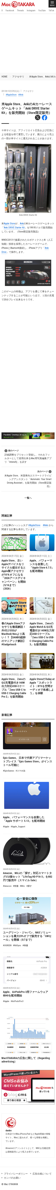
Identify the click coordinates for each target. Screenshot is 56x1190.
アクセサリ (18, 76)
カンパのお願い (12, 1177)
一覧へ (28, 497)
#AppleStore (11, 94)
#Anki (20, 94)
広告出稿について (42, 1173)
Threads (20, 10)
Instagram (31, 10)
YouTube (42, 10)
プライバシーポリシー (16, 1173)
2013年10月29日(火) (10, 91)
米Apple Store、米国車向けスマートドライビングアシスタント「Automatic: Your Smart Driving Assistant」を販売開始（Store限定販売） (28, 479)
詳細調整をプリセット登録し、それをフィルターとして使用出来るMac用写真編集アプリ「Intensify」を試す (28, 456)
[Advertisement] (28, 43)
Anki (22, 223)
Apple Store (9, 223)
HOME (4, 76)
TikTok (51, 10)
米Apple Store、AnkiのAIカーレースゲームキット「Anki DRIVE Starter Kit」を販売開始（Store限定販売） (26, 108)
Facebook (10, 10)
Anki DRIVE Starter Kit (14, 227)
